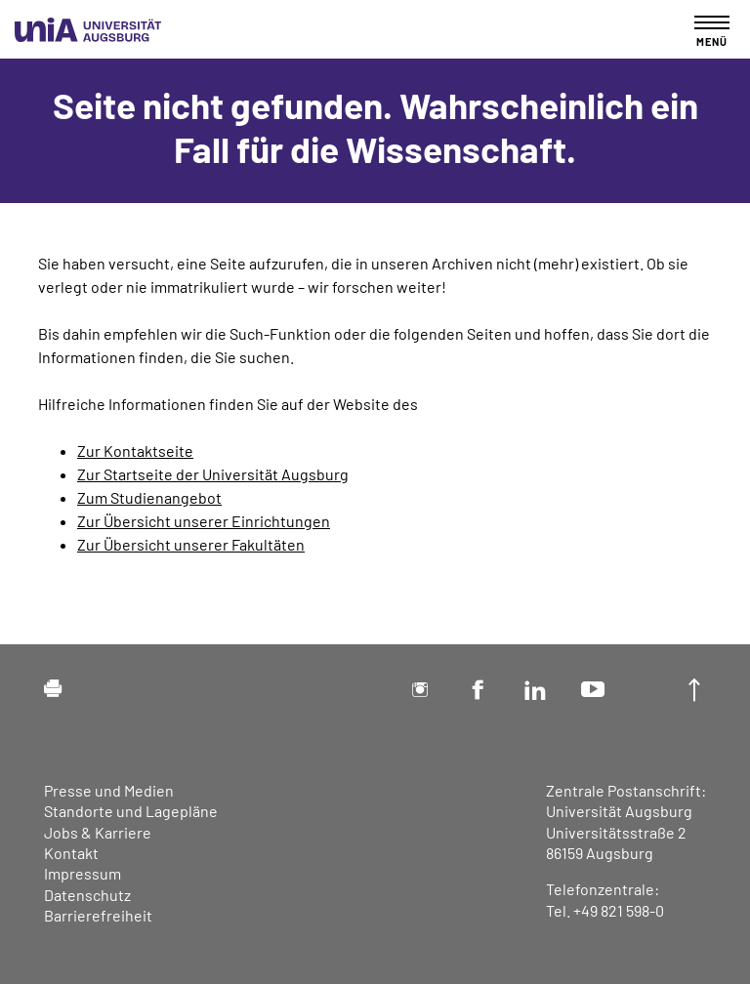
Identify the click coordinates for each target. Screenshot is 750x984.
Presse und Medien (109, 790)
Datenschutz (87, 894)
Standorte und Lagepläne (131, 810)
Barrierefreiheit (98, 915)
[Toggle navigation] (712, 31)
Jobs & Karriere (97, 832)
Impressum (82, 873)
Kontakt (71, 852)
